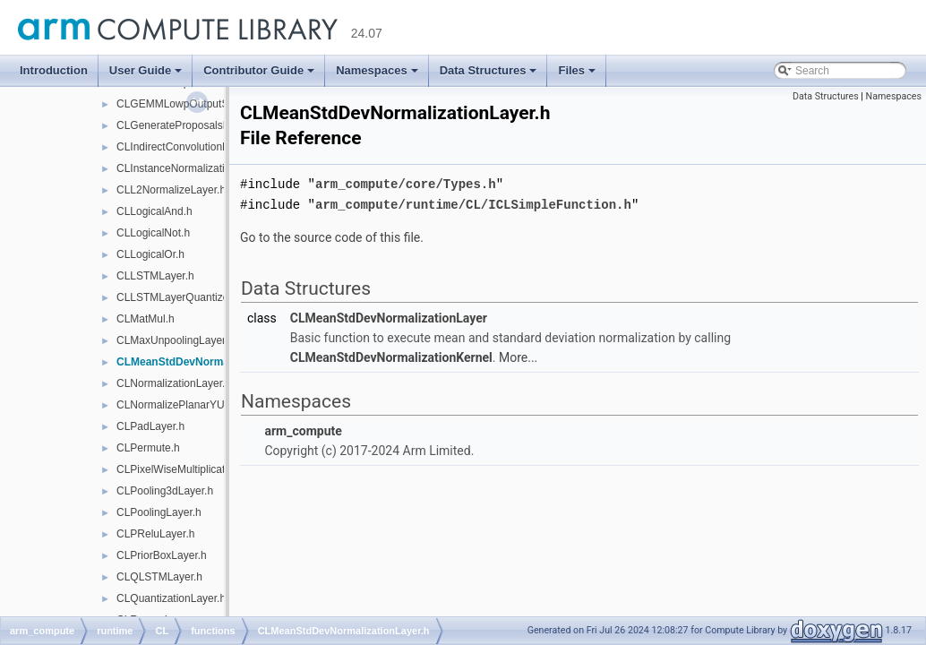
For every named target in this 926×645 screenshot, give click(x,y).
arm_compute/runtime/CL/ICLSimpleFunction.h (473, 202)
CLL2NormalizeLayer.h (171, 190)
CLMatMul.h (145, 319)
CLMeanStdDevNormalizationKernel (391, 355)
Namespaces (377, 70)
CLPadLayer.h (150, 426)
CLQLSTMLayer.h (159, 577)
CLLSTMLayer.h (155, 276)
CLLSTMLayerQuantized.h (180, 297)
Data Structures (488, 70)
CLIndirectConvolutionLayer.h (186, 147)
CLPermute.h (148, 448)
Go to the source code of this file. (332, 235)
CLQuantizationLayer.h (171, 598)
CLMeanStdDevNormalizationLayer (388, 316)
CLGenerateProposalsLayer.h (187, 125)
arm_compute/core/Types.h (405, 183)
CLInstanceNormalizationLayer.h (193, 168)
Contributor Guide (258, 70)
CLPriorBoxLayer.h (161, 555)
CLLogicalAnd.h (154, 211)
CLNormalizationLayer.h (173, 383)
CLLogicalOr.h (150, 254)
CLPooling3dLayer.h (164, 491)
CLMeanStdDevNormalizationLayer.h (210, 362)
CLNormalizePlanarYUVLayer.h (191, 405)
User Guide (145, 70)
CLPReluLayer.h (155, 534)
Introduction (54, 70)
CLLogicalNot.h (153, 233)
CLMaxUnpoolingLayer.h (175, 340)
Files (577, 70)
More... (518, 355)
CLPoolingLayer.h (158, 512)
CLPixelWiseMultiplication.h (182, 469)
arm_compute (302, 429)
